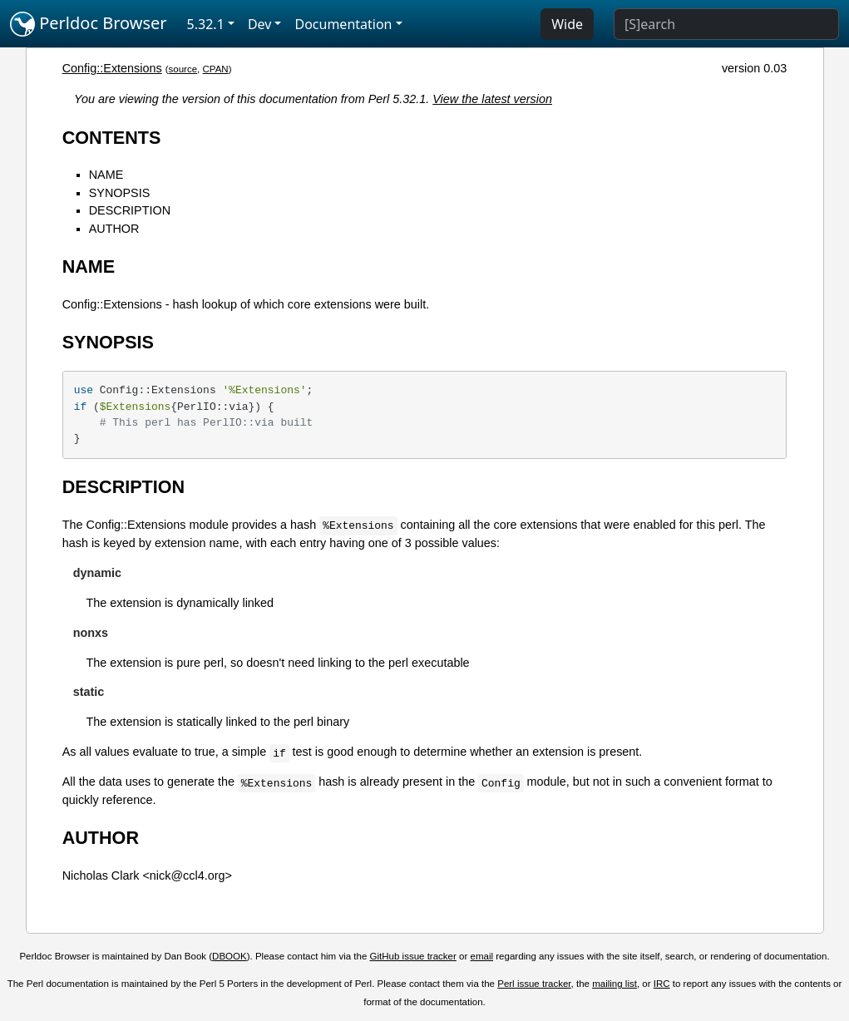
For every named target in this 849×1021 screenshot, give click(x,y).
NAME (106, 174)
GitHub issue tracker (413, 956)
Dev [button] (260, 24)
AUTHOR (114, 228)
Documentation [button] (343, 24)
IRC (662, 984)
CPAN (216, 69)
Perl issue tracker (533, 984)
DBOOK (229, 956)
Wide (567, 24)
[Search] (726, 24)
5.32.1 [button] (206, 24)
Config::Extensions (112, 68)
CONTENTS (111, 137)
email (482, 956)
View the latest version (492, 99)
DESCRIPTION (129, 210)
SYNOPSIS (120, 193)
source (183, 69)
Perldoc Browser (88, 24)
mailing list (614, 984)
